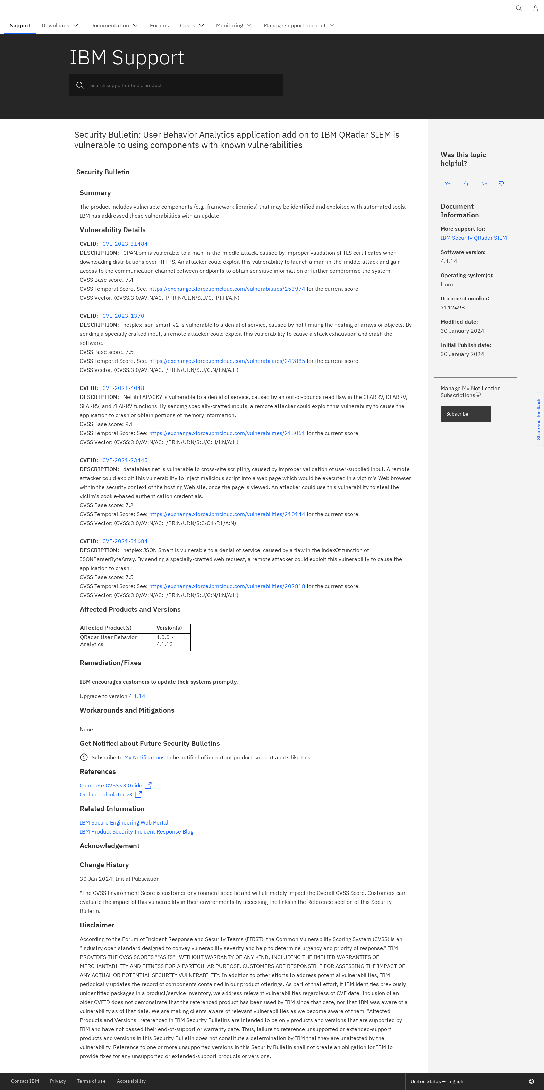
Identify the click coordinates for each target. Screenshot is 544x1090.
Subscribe (457, 414)
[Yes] (457, 183)
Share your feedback (538, 419)
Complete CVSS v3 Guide (111, 785)
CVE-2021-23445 (125, 459)
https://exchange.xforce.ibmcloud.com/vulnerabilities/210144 (227, 514)
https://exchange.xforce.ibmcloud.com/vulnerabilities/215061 (227, 432)
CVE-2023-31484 (125, 243)
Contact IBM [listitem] (25, 1081)
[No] (493, 183)
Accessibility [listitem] (131, 1081)
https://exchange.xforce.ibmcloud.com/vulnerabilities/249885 (227, 360)
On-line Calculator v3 (106, 794)
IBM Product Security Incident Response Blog (136, 831)
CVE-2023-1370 (123, 315)
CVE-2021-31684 (125, 541)
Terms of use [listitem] (91, 1081)
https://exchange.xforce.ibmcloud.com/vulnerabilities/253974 (227, 288)
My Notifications (144, 757)
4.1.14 (137, 695)
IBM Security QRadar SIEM (474, 237)
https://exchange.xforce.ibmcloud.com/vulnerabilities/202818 (227, 586)
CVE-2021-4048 (123, 387)
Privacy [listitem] (58, 1081)
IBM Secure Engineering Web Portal (124, 822)
